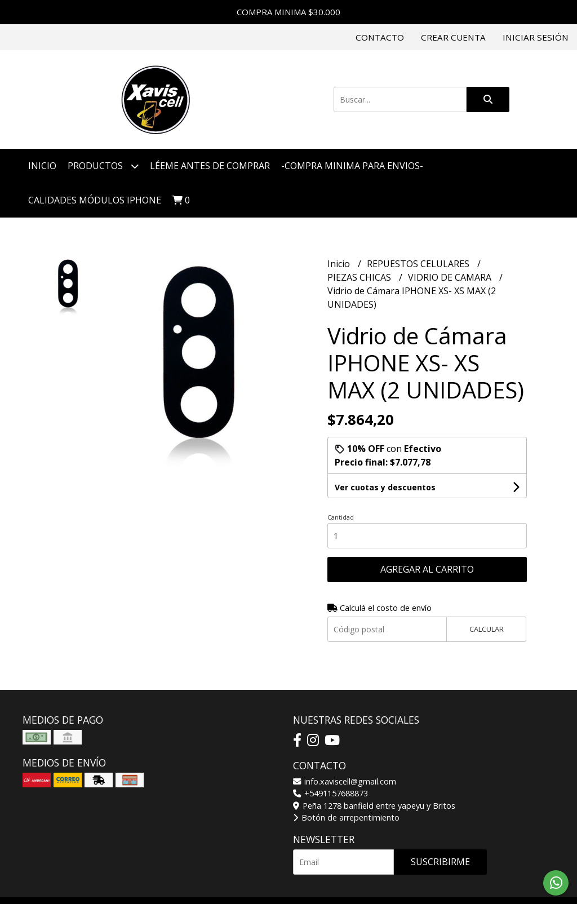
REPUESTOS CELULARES (419, 264)
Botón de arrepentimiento (346, 817)
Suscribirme (440, 862)
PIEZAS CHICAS (360, 277)
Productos (103, 166)
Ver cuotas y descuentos (385, 487)
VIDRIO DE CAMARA (451, 277)
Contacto (380, 37)
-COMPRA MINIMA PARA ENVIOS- (352, 165)
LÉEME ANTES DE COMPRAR (210, 165)
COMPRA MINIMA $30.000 (288, 11)
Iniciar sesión (536, 37)
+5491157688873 (330, 793)
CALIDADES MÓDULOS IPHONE (94, 200)
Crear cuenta (453, 37)
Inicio (42, 165)
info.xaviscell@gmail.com (344, 781)
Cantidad (340, 517)
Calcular (486, 629)
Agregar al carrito (427, 569)
